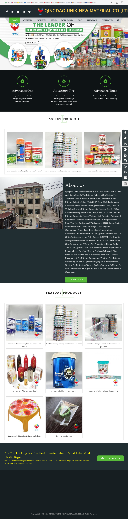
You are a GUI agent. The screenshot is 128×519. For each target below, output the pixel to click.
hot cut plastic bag (64, 436)
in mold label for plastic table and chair (24, 436)
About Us (74, 185)
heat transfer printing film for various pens (64, 344)
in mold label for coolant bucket (64, 391)
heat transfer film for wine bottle (24, 391)
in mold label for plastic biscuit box (103, 391)
